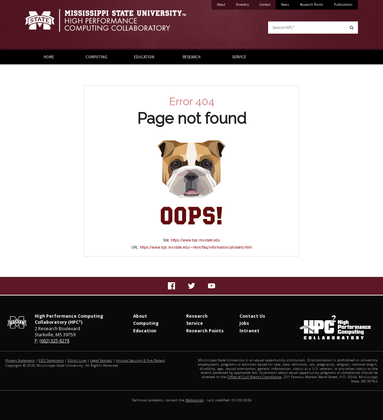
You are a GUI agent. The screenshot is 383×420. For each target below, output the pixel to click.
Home (49, 56)
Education (144, 56)
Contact (265, 4)
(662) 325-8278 (54, 341)
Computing (96, 56)
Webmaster (194, 400)
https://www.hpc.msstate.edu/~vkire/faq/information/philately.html (196, 247)
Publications (343, 4)
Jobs (244, 323)
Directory (242, 4)
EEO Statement (51, 360)
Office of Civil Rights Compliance (254, 377)
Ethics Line (77, 360)
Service (239, 56)
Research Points (311, 4)
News (285, 4)
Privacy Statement (20, 360)
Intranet (249, 331)
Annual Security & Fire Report (140, 360)
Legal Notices (101, 360)
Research (191, 56)
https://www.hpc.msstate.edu (195, 240)
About (221, 4)
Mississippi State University (43, 25)
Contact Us (252, 316)
